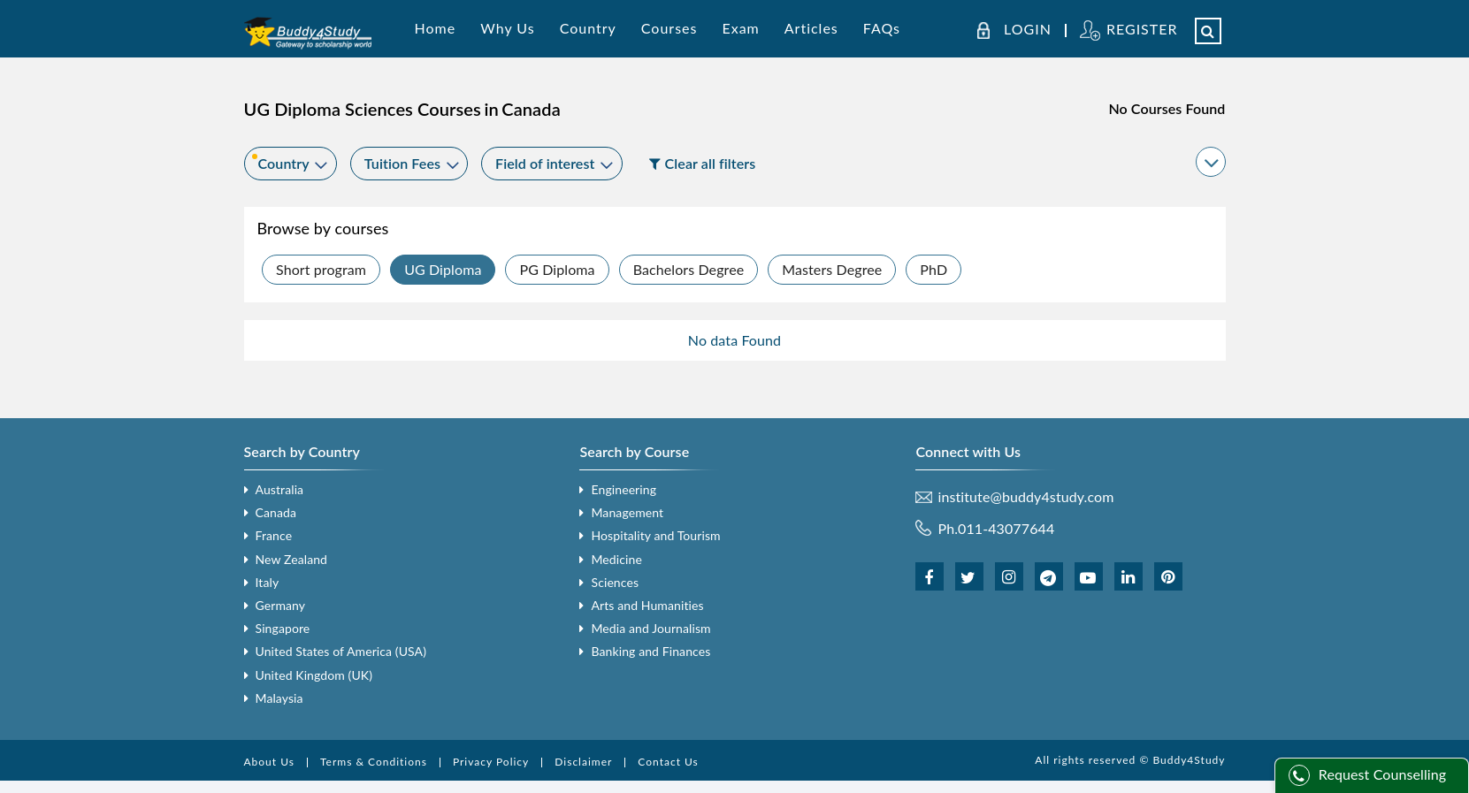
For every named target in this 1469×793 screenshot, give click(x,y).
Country (588, 27)
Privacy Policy (491, 761)
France (274, 535)
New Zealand (292, 559)
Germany (281, 605)
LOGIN (1028, 29)
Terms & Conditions (373, 761)
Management (627, 512)
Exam (740, 27)
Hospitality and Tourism (655, 535)
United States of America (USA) (341, 651)
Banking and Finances (650, 651)
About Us (269, 761)
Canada (276, 512)
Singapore (283, 628)
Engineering (623, 489)
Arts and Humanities (647, 605)
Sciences (615, 582)
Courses (669, 27)
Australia (280, 489)
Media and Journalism (650, 628)
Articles (811, 27)
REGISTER (1142, 28)
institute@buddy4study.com (1025, 497)
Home (435, 27)
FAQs (881, 27)
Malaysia (279, 697)
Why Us (507, 27)
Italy (267, 582)
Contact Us (668, 761)
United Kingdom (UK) (314, 674)
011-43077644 (1006, 528)
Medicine (616, 559)
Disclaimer (583, 761)
